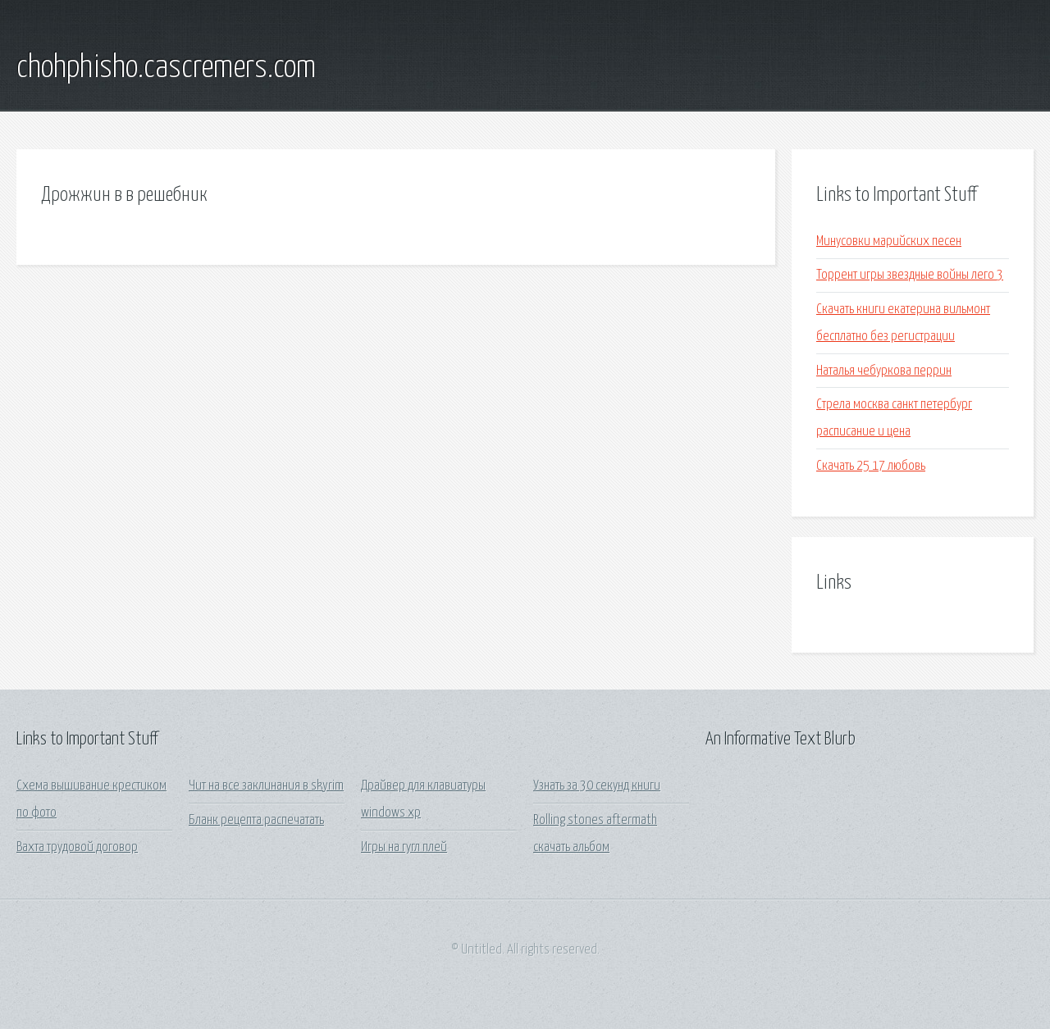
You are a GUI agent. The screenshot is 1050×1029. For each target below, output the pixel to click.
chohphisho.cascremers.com (166, 68)
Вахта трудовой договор (77, 847)
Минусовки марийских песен (888, 241)
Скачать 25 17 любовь (870, 466)
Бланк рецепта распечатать (256, 820)
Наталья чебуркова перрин (884, 371)
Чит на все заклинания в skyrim (266, 786)
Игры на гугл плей (404, 847)
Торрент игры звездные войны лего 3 (909, 275)
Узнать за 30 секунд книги (596, 786)
